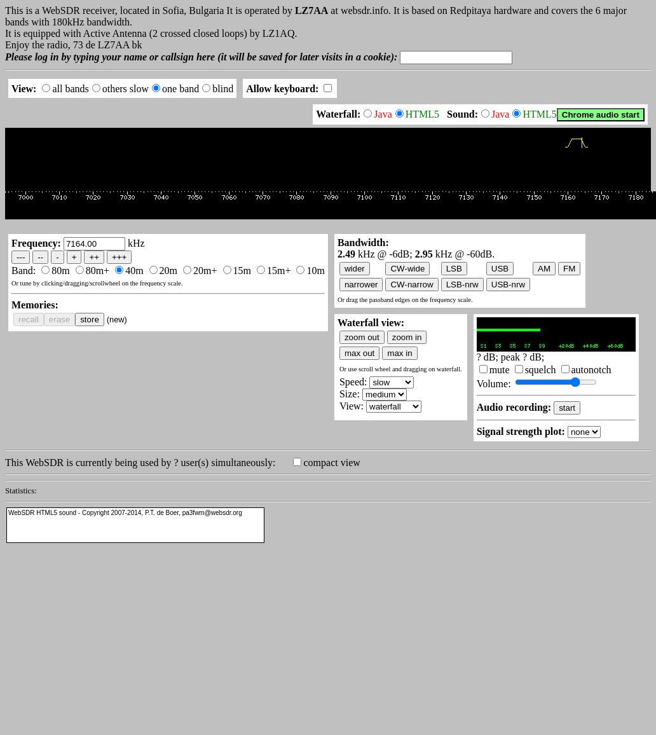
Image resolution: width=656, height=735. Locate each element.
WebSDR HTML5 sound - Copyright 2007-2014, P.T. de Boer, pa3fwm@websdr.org (125, 512)
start (567, 408)
